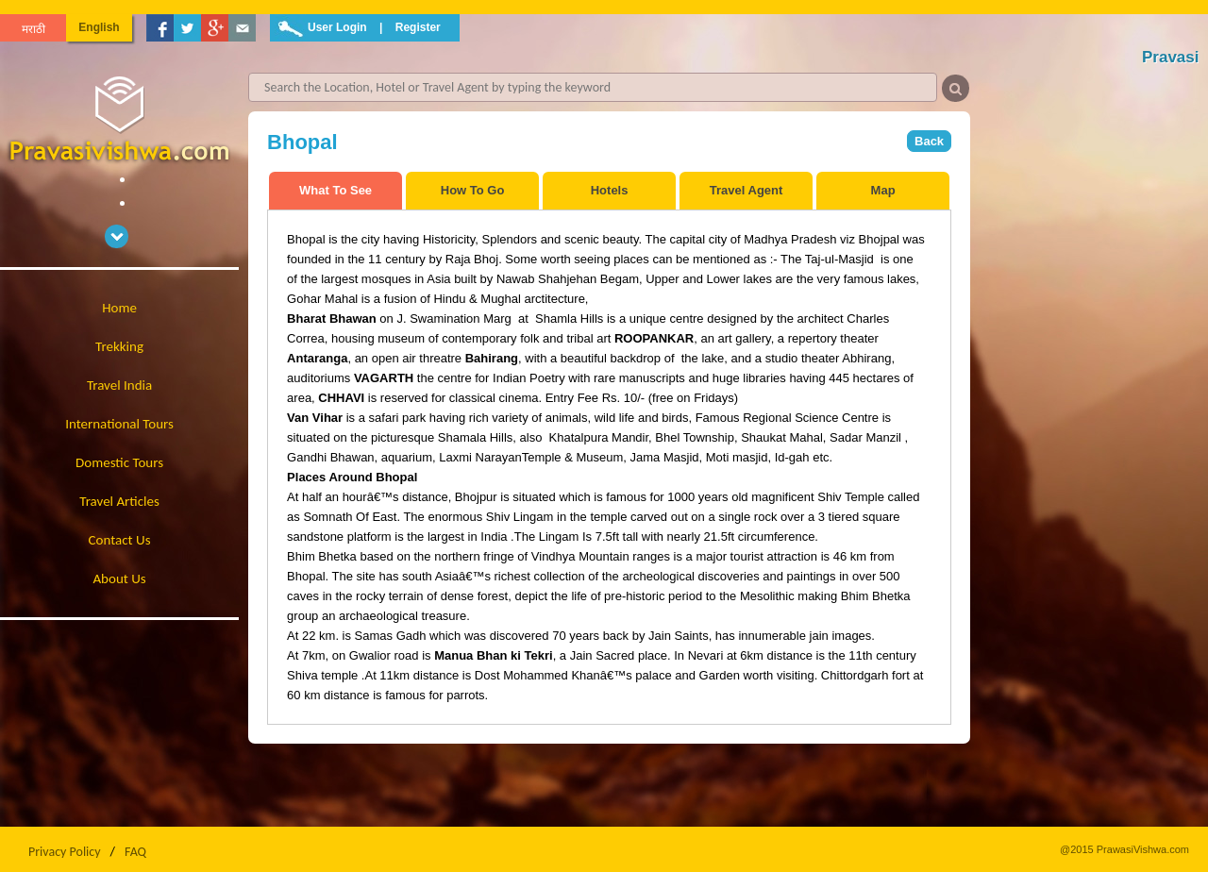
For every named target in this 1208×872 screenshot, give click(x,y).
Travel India (119, 385)
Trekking (119, 346)
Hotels (610, 190)
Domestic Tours (119, 462)
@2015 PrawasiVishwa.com (1124, 849)
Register (418, 27)
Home (119, 307)
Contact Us (120, 539)
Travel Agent (746, 190)
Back (929, 141)
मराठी (33, 29)
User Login (337, 27)
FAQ (135, 852)
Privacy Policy (64, 852)
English (98, 27)
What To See (335, 190)
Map (883, 190)
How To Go (473, 190)
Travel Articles (119, 501)
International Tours (119, 423)
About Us (118, 578)
